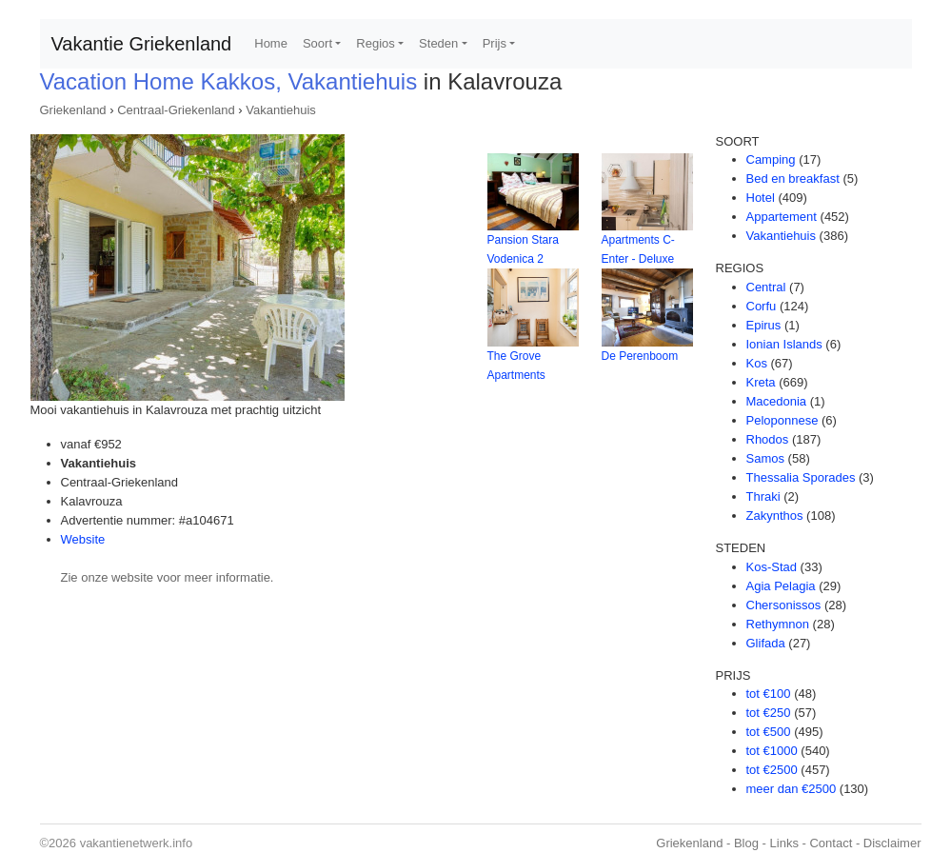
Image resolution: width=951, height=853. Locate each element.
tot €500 (768, 731)
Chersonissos (784, 605)
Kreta (761, 382)
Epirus (764, 325)
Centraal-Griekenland (176, 110)
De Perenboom (640, 356)
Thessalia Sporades (801, 477)
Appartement (781, 216)
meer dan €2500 (791, 789)
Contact (830, 843)
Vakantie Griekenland (141, 43)
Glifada (765, 643)
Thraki (763, 496)
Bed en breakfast (793, 178)
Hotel (760, 197)
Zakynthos (774, 515)
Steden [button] (438, 43)
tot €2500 (772, 770)
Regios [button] (375, 43)
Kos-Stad (771, 567)
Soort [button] (317, 43)
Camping (771, 159)
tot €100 (768, 693)
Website (83, 539)
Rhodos (767, 439)
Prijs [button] (494, 43)
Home (270, 43)
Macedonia (776, 401)
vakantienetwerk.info (136, 843)
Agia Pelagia (781, 586)
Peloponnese (782, 420)
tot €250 (768, 712)
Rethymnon (777, 624)
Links (784, 843)
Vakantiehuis (280, 110)
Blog (746, 843)
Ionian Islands (784, 344)
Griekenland (73, 110)
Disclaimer (892, 843)
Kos (756, 363)
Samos (765, 458)
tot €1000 (772, 751)
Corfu (761, 306)
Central (766, 287)
